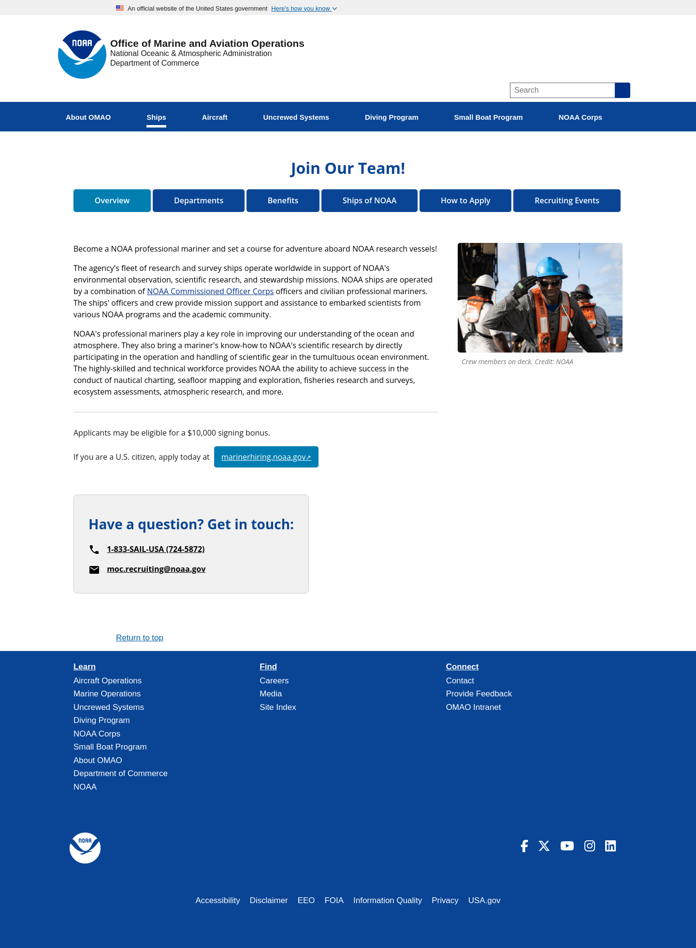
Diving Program (101, 720)
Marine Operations (107, 693)
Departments (198, 200)
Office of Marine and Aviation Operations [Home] (207, 44)
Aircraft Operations (107, 680)
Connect (462, 667)
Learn (84, 667)
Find (268, 667)
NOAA (85, 787)
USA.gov (484, 900)
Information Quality (387, 900)
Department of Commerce (154, 63)
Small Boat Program (110, 746)
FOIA (334, 900)
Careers (274, 680)
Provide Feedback (479, 693)
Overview (112, 200)
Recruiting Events (567, 200)
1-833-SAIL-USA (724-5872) (155, 549)
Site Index (278, 707)
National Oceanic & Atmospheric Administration (191, 53)
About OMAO (97, 760)
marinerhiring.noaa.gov (263, 457)
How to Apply (466, 200)
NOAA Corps (96, 733)
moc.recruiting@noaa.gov (156, 569)
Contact (460, 680)
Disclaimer (269, 900)
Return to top (139, 637)
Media (271, 693)
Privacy (445, 900)
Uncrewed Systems (108, 707)
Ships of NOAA (369, 200)
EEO (306, 900)
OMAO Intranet (473, 707)
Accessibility (217, 900)
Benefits (283, 200)
